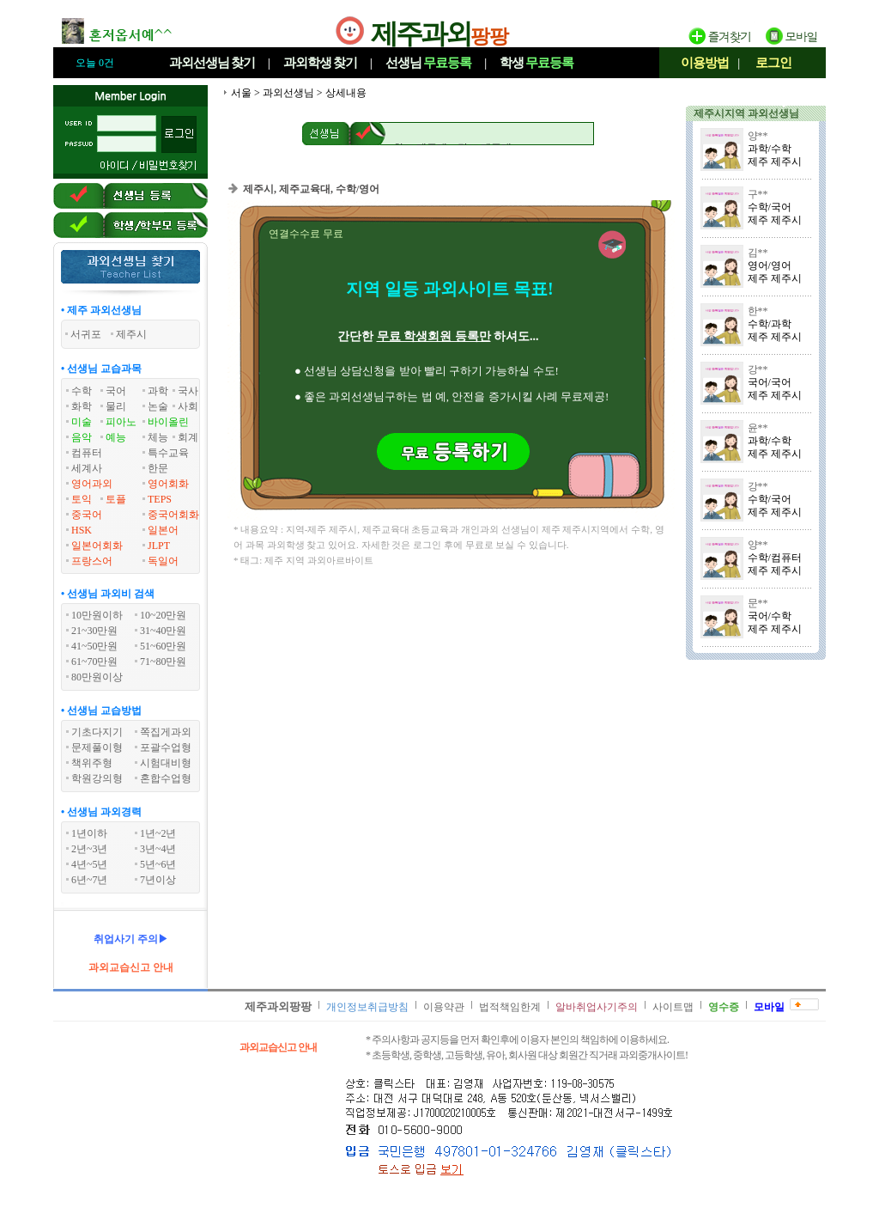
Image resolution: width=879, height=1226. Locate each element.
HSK (81, 530)
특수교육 (168, 453)
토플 (116, 499)
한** (758, 311)
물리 (116, 406)
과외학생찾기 (320, 63)
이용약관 (443, 1007)
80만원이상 (97, 677)
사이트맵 (673, 1007)
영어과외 (91, 484)
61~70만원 (94, 662)
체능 (158, 437)
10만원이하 (97, 615)
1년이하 (89, 833)
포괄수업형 (165, 747)
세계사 (86, 468)
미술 (81, 422)
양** (758, 136)
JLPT (159, 546)
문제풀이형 (97, 747)
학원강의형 (97, 778)
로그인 (773, 63)
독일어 (163, 561)
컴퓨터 (86, 453)
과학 (158, 391)
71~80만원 (163, 662)
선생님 (428, 63)
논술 (158, 406)
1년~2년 (158, 833)
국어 (116, 391)
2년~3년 (89, 849)
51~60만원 (163, 646)
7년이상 (158, 880)
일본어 (163, 530)
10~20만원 (163, 615)
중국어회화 (173, 515)
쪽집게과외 (165, 732)
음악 (81, 437)
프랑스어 (91, 561)
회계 (188, 437)
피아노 (121, 422)
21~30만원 (94, 631)
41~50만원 (94, 646)
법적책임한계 (510, 1007)
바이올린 (168, 422)
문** (758, 603)
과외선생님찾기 (212, 63)
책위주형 (91, 763)
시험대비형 (165, 763)
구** (758, 194)
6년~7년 (89, 880)
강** (758, 369)
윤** (758, 428)
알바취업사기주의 (596, 1007)
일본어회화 (97, 546)
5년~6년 (158, 864)
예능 (116, 437)
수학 (81, 391)
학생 (536, 63)
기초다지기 (97, 732)
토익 (81, 499)
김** (758, 253)
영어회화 (168, 484)
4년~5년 (89, 864)
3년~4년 (158, 849)
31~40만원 (163, 631)
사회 (188, 406)
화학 (81, 406)
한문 (158, 468)
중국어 (86, 515)
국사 (188, 391)
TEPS (160, 499)
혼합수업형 (165, 778)
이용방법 (705, 63)
